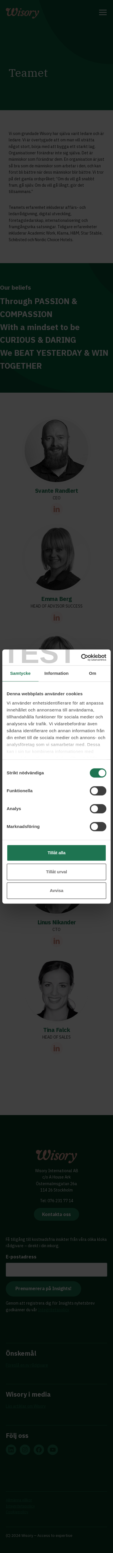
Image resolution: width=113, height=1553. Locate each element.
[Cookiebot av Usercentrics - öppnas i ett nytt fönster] (81, 657)
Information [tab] (56, 673)
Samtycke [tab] (20, 673)
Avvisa (56, 890)
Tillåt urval (56, 871)
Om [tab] (92, 673)
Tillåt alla (56, 852)
